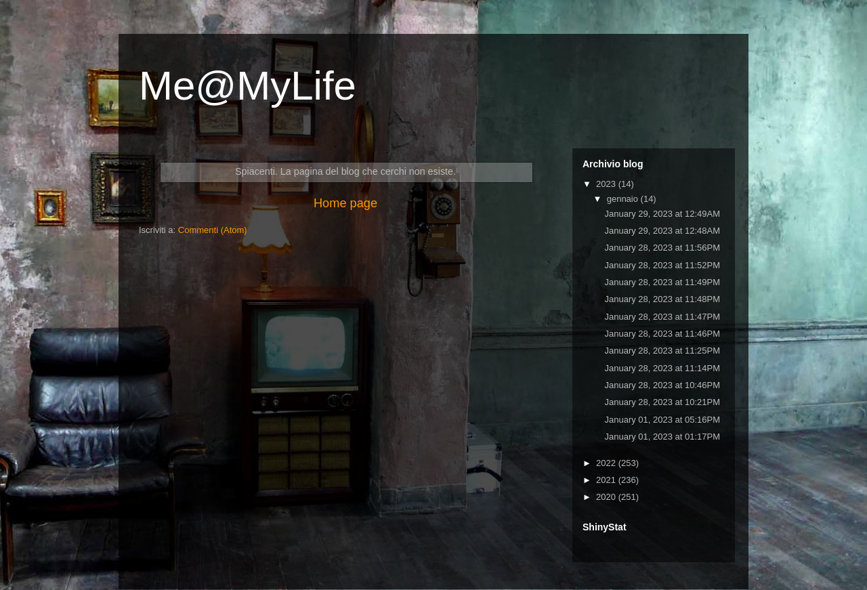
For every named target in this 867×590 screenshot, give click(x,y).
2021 (607, 480)
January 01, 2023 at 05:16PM (662, 420)
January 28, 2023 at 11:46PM (662, 334)
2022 (607, 463)
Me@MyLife (247, 85)
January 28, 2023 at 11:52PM (662, 265)
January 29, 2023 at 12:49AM (662, 214)
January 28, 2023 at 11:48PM (662, 299)
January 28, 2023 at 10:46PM (662, 385)
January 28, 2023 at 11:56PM (662, 248)
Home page (345, 203)
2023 (607, 184)
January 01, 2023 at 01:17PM (662, 436)
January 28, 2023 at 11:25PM (662, 350)
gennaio (624, 199)
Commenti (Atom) (212, 230)
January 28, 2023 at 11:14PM (662, 368)
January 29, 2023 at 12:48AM (662, 231)
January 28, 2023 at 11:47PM (662, 317)
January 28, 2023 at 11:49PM (662, 282)
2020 (607, 497)
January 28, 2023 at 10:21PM (662, 402)
